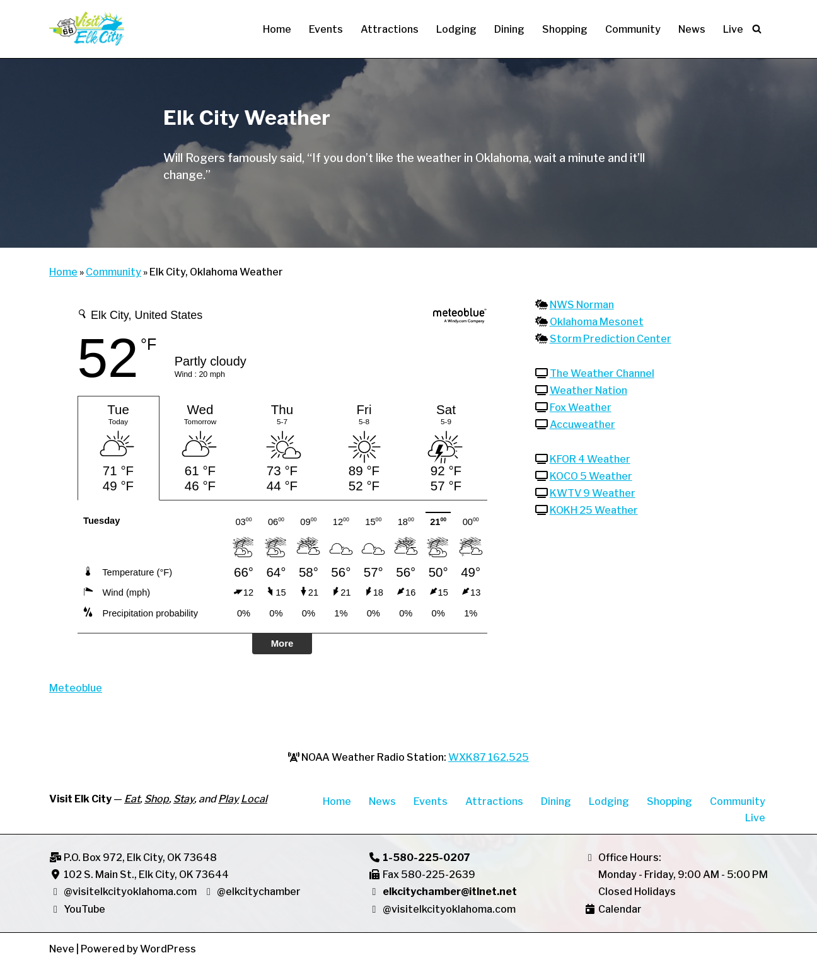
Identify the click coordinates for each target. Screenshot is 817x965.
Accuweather (582, 424)
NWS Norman (582, 305)
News (691, 29)
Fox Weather (580, 407)
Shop (156, 799)
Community (633, 29)
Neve (61, 949)
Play (228, 799)
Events (326, 29)
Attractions (390, 29)
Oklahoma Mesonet (597, 322)
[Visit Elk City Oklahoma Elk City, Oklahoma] (87, 29)
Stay (183, 799)
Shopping (565, 29)
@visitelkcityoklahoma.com (130, 892)
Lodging (456, 29)
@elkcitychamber (259, 892)
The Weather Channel (602, 373)
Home (277, 29)
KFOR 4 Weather (590, 459)
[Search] (757, 28)
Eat (132, 799)
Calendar (620, 909)
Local (254, 799)
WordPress (168, 949)
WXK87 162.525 (488, 757)
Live (733, 29)
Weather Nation (588, 390)
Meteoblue (75, 688)
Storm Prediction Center (610, 339)
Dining (509, 29)
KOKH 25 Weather (594, 510)
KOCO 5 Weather (591, 476)
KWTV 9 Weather (592, 493)
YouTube (77, 909)
